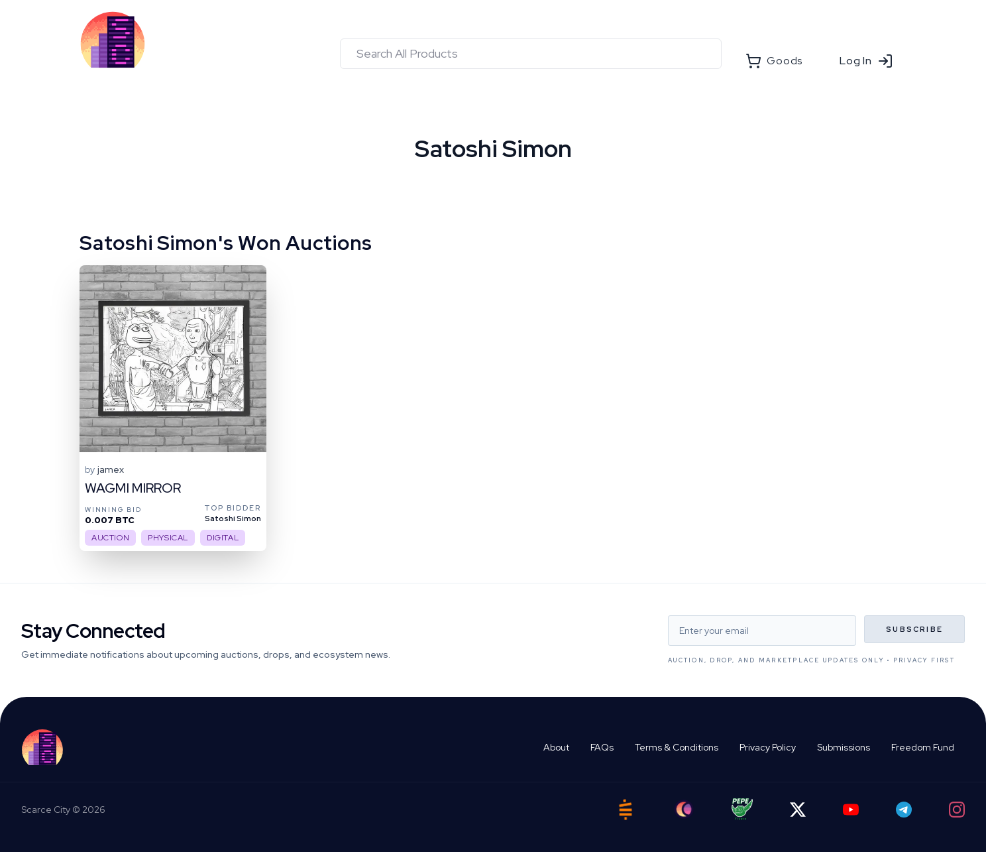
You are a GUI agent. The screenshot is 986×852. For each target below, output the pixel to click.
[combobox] (531, 53)
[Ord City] (683, 809)
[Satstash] (625, 809)
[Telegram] (904, 810)
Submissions (843, 747)
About (556, 747)
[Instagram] (957, 810)
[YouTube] (851, 810)
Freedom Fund (922, 747)
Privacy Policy (768, 747)
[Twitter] (798, 810)
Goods (773, 61)
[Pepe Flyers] (742, 809)
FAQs (602, 747)
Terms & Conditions (676, 747)
